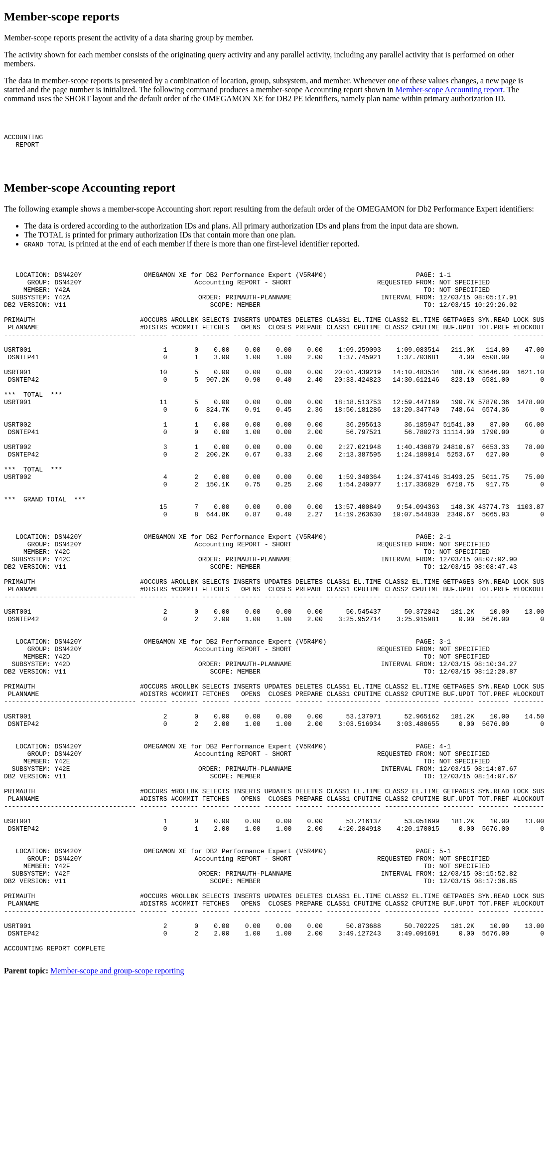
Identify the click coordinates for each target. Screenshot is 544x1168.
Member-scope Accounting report (449, 89)
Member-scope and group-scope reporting (117, 1123)
